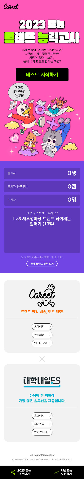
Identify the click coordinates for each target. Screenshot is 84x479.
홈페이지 (39, 326)
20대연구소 (41, 432)
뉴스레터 (39, 335)
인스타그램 (40, 343)
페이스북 (39, 424)
